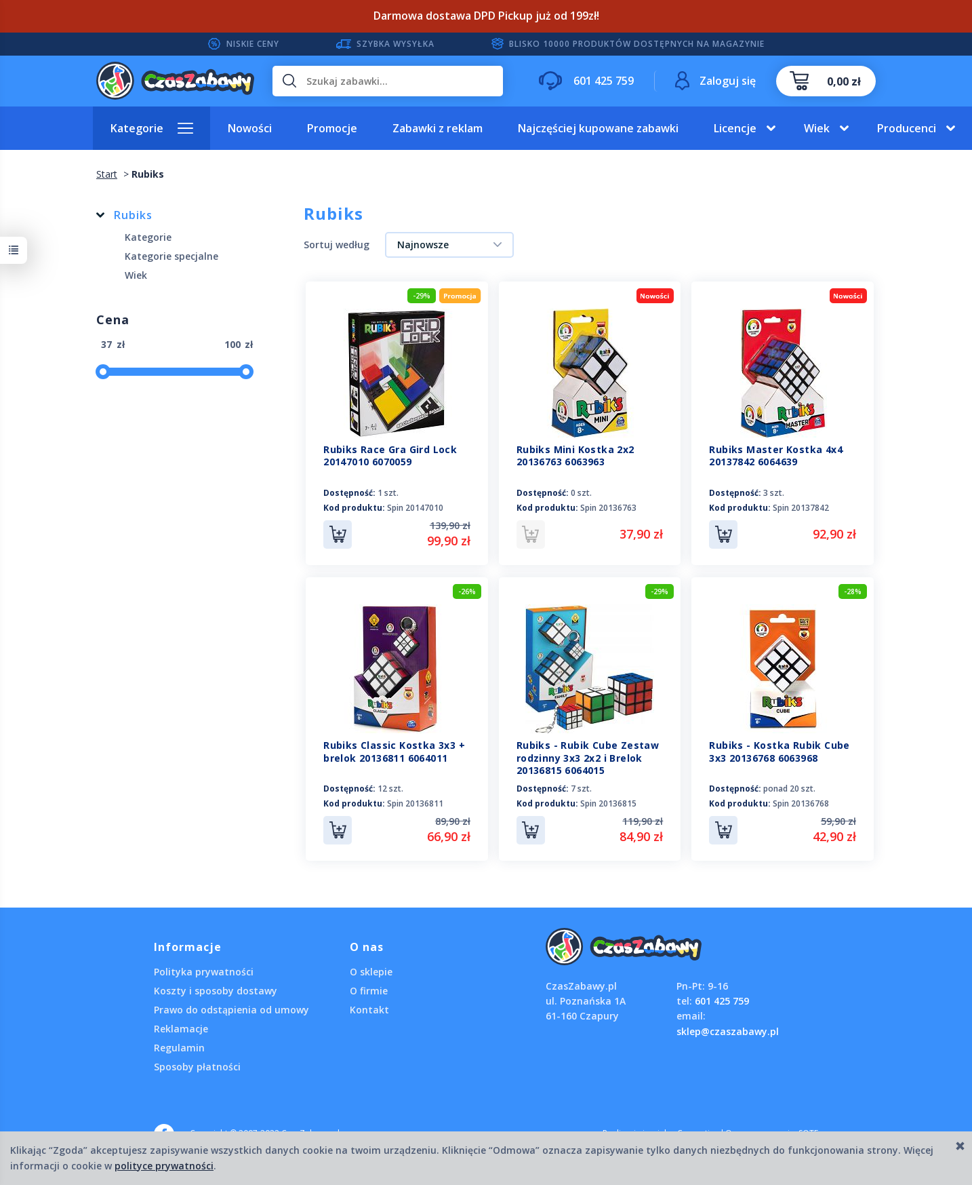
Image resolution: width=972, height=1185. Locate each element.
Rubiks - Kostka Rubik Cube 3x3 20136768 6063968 (779, 751)
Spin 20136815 (608, 803)
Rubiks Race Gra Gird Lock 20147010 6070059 (390, 456)
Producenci (906, 128)
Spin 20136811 (415, 803)
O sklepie (371, 971)
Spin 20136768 (801, 803)
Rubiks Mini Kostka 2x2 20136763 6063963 (575, 456)
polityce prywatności (164, 1165)
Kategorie (136, 128)
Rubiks (133, 215)
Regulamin (179, 1047)
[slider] (103, 371)
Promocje (332, 128)
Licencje (735, 128)
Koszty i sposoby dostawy (215, 990)
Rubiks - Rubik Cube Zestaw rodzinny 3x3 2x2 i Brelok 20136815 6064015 (588, 758)
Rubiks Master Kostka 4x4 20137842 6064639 (776, 456)
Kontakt (369, 1009)
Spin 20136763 (608, 507)
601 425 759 (722, 1000)
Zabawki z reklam (437, 128)
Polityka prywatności (204, 971)
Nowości (250, 128)
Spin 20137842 (801, 507)
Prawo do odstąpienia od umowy (231, 1009)
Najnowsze (423, 244)
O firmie (369, 990)
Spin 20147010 (415, 507)
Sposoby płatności (197, 1066)
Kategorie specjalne (171, 256)
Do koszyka (337, 534)
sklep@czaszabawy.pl (727, 1031)
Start (106, 174)
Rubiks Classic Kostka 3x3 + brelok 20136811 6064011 (394, 751)
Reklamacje (181, 1028)
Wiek (817, 128)
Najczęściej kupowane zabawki (598, 128)
